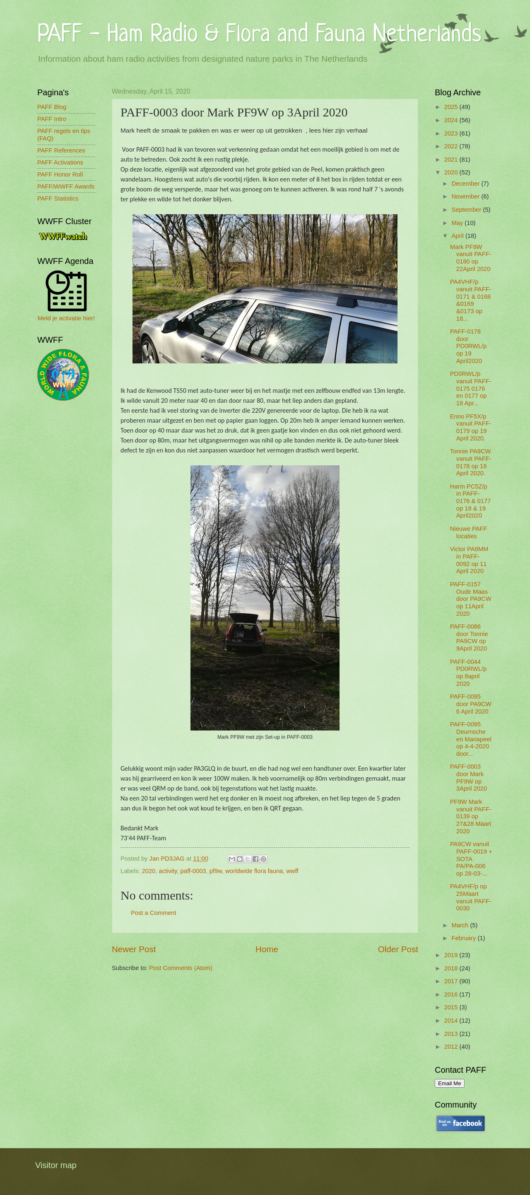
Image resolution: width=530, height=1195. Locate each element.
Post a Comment (153, 913)
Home (266, 949)
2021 (452, 159)
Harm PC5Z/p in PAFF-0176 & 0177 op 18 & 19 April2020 (470, 501)
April (458, 235)
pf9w (216, 871)
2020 (149, 871)
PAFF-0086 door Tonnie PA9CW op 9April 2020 (469, 637)
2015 (452, 1007)
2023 (452, 133)
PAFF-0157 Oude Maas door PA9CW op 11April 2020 (470, 599)
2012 (452, 1046)
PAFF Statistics (58, 198)
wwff (292, 871)
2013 (452, 1034)
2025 (452, 107)
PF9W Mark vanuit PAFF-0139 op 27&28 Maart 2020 (470, 816)
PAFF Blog (51, 107)
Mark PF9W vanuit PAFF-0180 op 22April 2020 (470, 258)
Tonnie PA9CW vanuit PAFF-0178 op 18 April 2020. (470, 462)
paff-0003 (193, 871)
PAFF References (61, 150)
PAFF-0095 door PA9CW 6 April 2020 (470, 703)
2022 (452, 146)
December (466, 183)
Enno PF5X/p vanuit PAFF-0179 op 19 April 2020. (470, 427)
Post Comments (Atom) (180, 968)
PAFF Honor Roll (60, 174)
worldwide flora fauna (254, 871)
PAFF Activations (60, 162)
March (460, 925)
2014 (452, 1020)
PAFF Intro (51, 119)
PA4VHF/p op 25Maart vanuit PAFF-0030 (470, 897)
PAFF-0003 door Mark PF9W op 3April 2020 (468, 777)
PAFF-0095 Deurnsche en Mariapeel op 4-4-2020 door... (470, 739)
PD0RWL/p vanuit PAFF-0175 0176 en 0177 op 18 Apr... (470, 388)
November (466, 196)
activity (168, 871)
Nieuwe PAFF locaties (468, 532)
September (467, 209)
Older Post (398, 949)
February (464, 938)
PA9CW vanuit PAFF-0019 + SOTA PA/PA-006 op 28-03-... (471, 859)
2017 (452, 981)
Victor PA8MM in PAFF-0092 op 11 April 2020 (469, 560)
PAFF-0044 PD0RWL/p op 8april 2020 (468, 672)
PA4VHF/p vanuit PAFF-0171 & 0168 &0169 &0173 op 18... (470, 300)
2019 (452, 955)
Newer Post (134, 949)
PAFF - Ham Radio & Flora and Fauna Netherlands (259, 35)
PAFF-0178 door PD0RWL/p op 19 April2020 (468, 346)
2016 (452, 994)
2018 (452, 968)
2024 (452, 120)
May (458, 223)
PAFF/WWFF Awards (65, 186)
